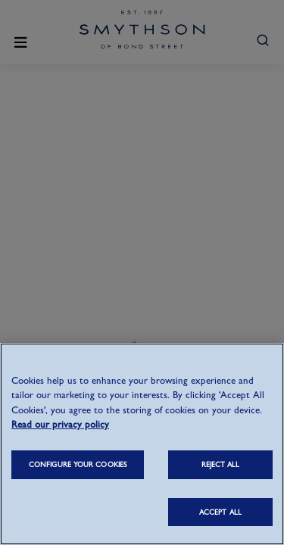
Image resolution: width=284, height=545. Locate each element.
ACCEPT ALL (220, 512)
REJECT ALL (220, 464)
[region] (142, 444)
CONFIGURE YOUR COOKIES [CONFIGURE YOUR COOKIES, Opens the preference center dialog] (77, 464)
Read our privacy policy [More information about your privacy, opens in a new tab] (60, 424)
